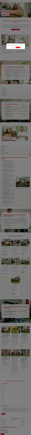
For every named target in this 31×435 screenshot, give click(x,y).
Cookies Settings (13, 47)
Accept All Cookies (18, 47)
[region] (15, 46)
